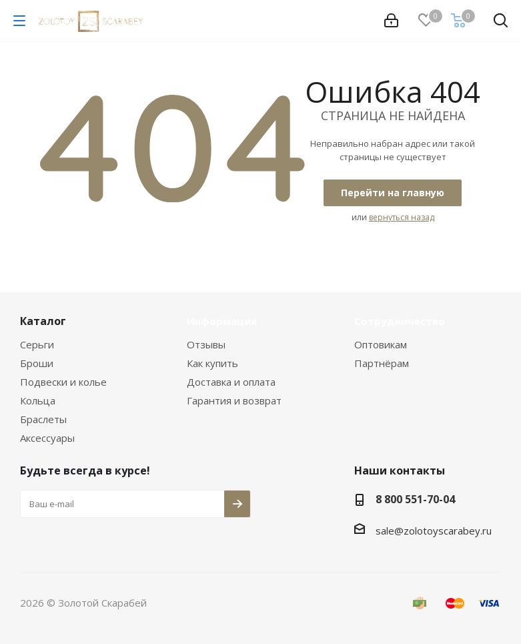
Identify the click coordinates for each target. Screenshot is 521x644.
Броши (36, 363)
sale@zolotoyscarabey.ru (434, 530)
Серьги (37, 344)
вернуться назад (401, 217)
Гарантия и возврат (234, 400)
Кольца (37, 400)
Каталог (43, 321)
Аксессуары (47, 437)
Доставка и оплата (231, 381)
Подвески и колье (63, 381)
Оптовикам (380, 344)
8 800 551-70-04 (415, 499)
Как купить (212, 363)
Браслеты (43, 419)
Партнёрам (381, 363)
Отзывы (206, 344)
